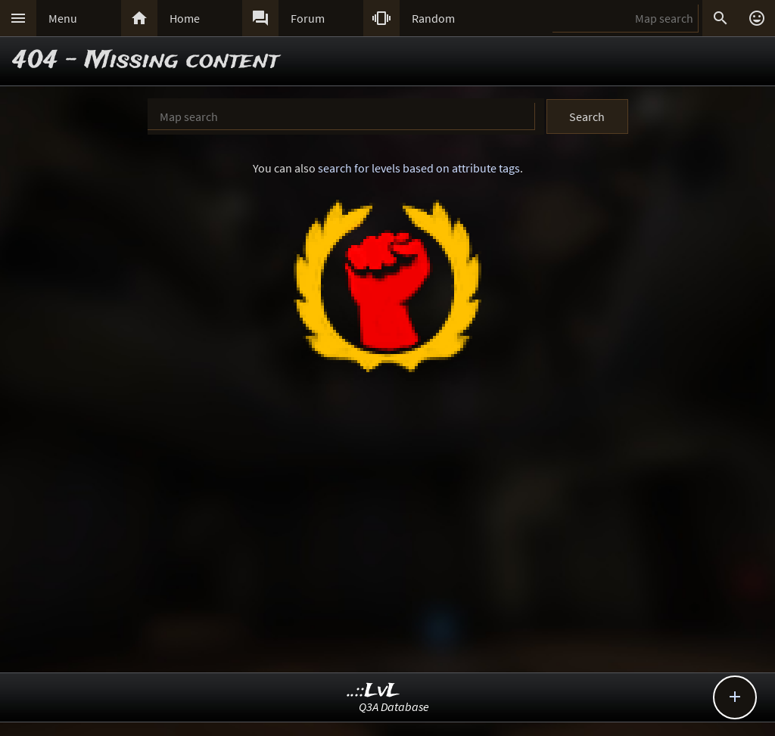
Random (433, 18)
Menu (62, 18)
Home (185, 18)
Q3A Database (394, 706)
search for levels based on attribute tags (419, 167)
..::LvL (373, 691)
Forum (308, 18)
